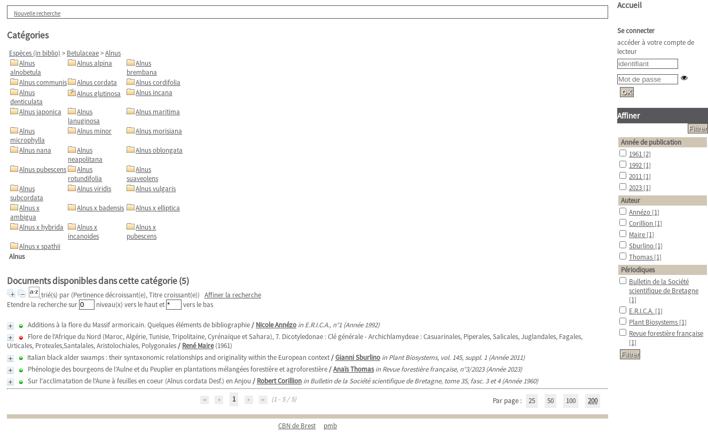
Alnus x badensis (100, 207)
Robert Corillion (279, 380)
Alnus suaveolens (142, 174)
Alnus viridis (94, 188)
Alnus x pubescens (141, 232)
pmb (330, 425)
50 (550, 400)
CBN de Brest (297, 425)
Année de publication (651, 142)
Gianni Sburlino (357, 357)
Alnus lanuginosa (84, 116)
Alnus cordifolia (158, 82)
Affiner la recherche (232, 295)
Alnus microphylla (27, 136)
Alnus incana (154, 92)
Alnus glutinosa (99, 93)
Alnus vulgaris (156, 188)
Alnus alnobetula (25, 68)
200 (592, 400)
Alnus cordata (97, 82)
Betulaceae (83, 53)
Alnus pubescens (42, 169)
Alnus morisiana (159, 131)
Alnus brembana (142, 68)
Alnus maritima (158, 111)
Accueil (629, 5)
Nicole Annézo (276, 324)
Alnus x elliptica (158, 207)
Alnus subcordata (26, 193)
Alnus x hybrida (41, 227)
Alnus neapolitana (85, 155)
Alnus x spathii (39, 246)
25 (532, 400)
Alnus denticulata (26, 97)
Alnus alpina (94, 63)
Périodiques (638, 269)
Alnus (113, 53)
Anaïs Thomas (353, 369)
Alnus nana (35, 150)
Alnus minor (94, 131)
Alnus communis (43, 82)
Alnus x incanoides (83, 232)
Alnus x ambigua (25, 212)
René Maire (198, 345)
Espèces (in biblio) (34, 53)
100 (571, 400)
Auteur (630, 200)
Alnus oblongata (159, 150)
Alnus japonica (40, 111)
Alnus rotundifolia (85, 174)
